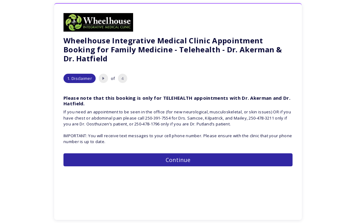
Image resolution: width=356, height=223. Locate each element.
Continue (178, 160)
